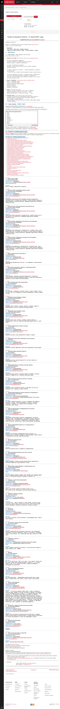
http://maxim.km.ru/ (13, 638)
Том (30, 610)
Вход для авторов (9, 684)
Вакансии (17, 689)
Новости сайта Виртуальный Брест (14, 170)
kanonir (23, 383)
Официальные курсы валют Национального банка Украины (19, 151)
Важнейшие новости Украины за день (14, 149)
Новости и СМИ (47, 687)
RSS (21, 19)
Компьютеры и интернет (10, 7)
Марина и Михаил (20, 586)
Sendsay (25, 688)
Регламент (8, 687)
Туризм (35, 687)
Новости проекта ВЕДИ (12, 139)
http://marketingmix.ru (14, 398)
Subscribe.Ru (29, 20)
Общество (47, 691)
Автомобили (36, 685)
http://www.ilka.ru (12, 259)
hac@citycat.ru (27, 664)
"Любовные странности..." (12, 168)
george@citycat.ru (31, 663)
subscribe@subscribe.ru (11, 659)
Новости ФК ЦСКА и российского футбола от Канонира (18, 155)
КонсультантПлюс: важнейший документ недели (16, 140)
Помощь (7, 689)
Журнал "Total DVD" (26, 557)
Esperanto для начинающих (12, 173)
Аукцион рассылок (27, 690)
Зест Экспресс (34, 128)
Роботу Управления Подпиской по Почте (25, 658)
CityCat (49, 653)
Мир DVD (9, 169)
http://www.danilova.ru (13, 445)
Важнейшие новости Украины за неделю (15, 148)
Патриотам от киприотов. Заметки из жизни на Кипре (18, 172)
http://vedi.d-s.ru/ (12, 183)
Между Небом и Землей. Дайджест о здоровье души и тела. (19, 162)
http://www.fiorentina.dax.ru (15, 528)
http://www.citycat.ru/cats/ (12, 55)
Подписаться (14, 16)
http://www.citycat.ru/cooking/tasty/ (26, 80)
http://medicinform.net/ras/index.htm (17, 588)
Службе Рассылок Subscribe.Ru (39, 653)
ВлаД (23, 527)
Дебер (23, 498)
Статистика (27, 24)
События (26, 692)
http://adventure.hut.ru (14, 288)
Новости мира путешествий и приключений (15, 147)
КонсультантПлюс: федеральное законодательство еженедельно (20, 142)
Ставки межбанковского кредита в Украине (16, 150)
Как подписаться (9, 132)
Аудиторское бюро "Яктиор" (28, 271)
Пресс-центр (24, 301)
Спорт (46, 684)
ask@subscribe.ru (13, 671)
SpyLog (57, 669)
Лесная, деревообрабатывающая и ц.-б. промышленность (18, 158)
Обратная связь (18, 691)
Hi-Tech (35, 695)
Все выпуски (33, 31)
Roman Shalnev (36, 397)
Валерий (28, 543)
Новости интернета (23, 7)
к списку (7, 177)
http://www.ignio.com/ (16, 89)
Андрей (23, 429)
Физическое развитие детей (12, 159)
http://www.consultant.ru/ (14, 196)
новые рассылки (45, 133)
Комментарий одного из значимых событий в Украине (18, 154)
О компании (17, 684)
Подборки (34, 1)
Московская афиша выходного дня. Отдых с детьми (17, 161)
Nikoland (57, 704)
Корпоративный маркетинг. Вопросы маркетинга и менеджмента (20, 156)
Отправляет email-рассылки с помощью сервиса (32, 4)
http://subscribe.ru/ (10, 669)
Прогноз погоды (48, 685)
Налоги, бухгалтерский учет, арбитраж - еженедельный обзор (19, 146)
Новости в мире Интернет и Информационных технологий (19, 157)
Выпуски (19, 1)
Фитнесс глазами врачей (12, 171)
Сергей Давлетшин (26, 513)
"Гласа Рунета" (30, 106)
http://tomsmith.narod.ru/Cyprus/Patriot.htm (18, 611)
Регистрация (8, 685)
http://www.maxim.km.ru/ (14, 626)
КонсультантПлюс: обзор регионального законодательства (19, 141)
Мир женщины (36, 688)
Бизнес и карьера (37, 690)
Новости (16, 7)
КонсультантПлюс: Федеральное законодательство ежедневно (20, 143)
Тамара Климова (24, 470)
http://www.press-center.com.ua (16, 303)
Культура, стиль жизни (49, 695)
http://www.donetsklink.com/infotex (16, 414)
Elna (18, 413)
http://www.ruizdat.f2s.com (14, 485)
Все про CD (9, 165)
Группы (27, 1)
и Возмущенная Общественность (24, 637)
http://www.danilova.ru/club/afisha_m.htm (18, 458)
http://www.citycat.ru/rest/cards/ (23, 95)
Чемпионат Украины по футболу (13, 164)
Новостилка (21, 258)
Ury (22, 286)
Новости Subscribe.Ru (12, 12)
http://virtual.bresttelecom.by (15, 574)
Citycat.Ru (42, 39)
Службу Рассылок (14, 655)
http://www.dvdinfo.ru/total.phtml (16, 558)
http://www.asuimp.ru (13, 430)
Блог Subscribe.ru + (18, 685)
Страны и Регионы (48, 689)
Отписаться (33, 669)
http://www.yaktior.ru (13, 273)
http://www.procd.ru (13, 514)
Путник (22, 444)
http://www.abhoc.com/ (33, 58)
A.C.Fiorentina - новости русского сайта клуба (16, 166)
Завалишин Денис (26, 484)
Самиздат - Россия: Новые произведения (15, 163)
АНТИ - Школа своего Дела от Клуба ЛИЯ (15, 175)
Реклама (26, 684)
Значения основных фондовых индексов (15, 152)
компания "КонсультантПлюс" (28, 194)
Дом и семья (47, 693)
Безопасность (17, 687)
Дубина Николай (26, 182)
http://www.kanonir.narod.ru (15, 384)
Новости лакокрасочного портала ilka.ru (15, 144)
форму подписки (37, 133)
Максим (19, 625)
